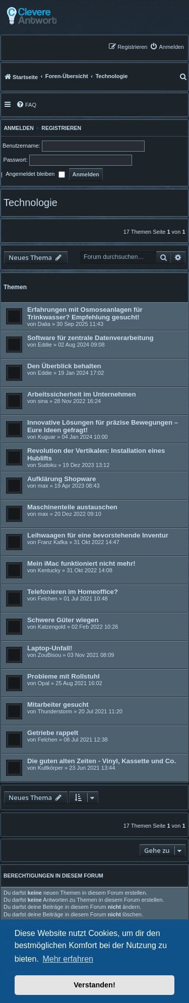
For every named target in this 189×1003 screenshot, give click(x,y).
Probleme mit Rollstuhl (63, 676)
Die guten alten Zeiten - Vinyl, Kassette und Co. (101, 761)
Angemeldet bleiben (35, 174)
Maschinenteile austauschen (72, 507)
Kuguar (46, 437)
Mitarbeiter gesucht (58, 704)
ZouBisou (49, 655)
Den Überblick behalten (64, 366)
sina (43, 401)
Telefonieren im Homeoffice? (72, 591)
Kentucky (49, 570)
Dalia (44, 324)
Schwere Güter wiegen (62, 620)
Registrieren (61, 128)
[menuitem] (167, 46)
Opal (43, 683)
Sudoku (47, 465)
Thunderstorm (55, 711)
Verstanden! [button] (94, 985)
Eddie (45, 345)
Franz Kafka (53, 542)
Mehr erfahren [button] (67, 959)
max (43, 486)
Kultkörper (50, 768)
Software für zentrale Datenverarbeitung (90, 338)
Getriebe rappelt (52, 733)
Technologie (30, 202)
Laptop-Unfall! (49, 648)
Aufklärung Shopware (61, 479)
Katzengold (52, 627)
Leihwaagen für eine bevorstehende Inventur (97, 535)
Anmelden (17, 128)
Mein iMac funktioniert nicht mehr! (81, 563)
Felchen (47, 598)
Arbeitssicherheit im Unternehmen (81, 394)
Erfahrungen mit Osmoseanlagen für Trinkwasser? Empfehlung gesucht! (85, 313)
